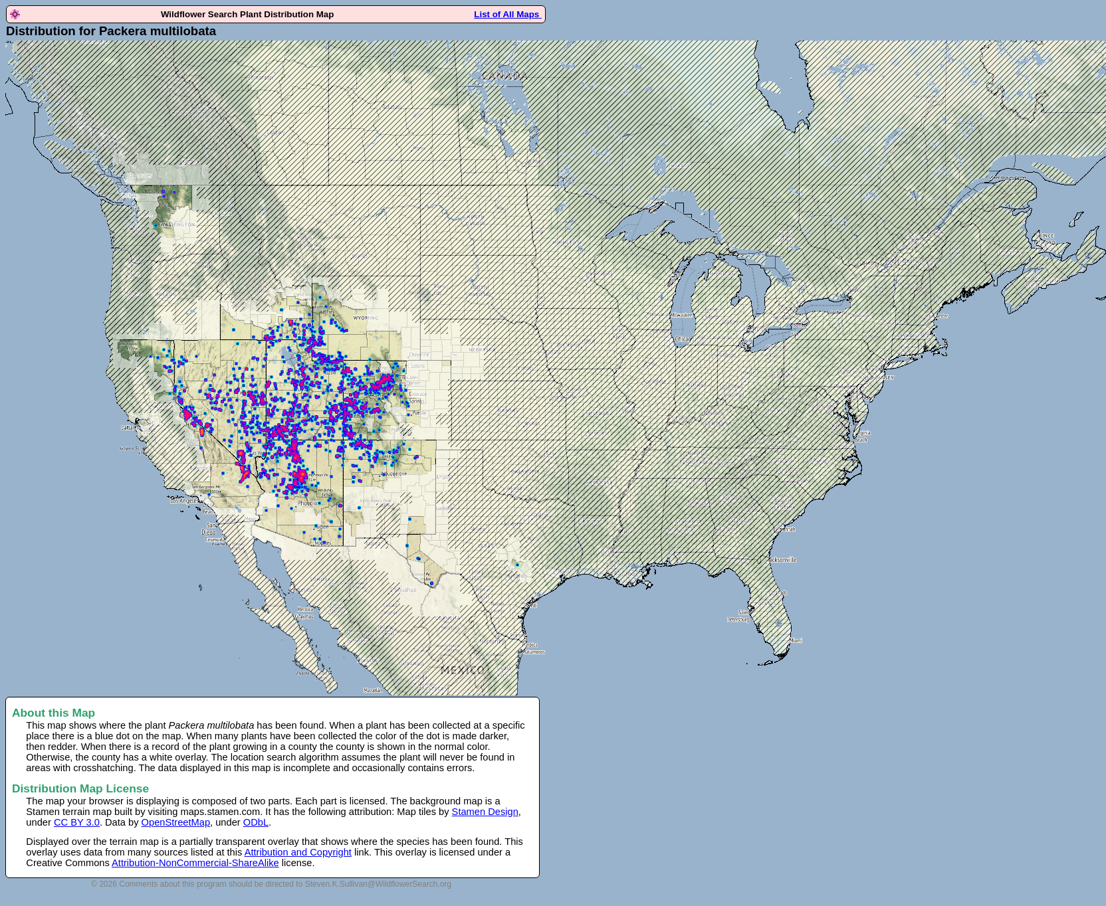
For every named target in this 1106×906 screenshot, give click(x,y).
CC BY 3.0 (77, 822)
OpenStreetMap (176, 822)
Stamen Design (485, 811)
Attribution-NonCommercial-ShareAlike (195, 863)
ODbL (256, 822)
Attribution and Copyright (298, 852)
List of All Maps (508, 14)
